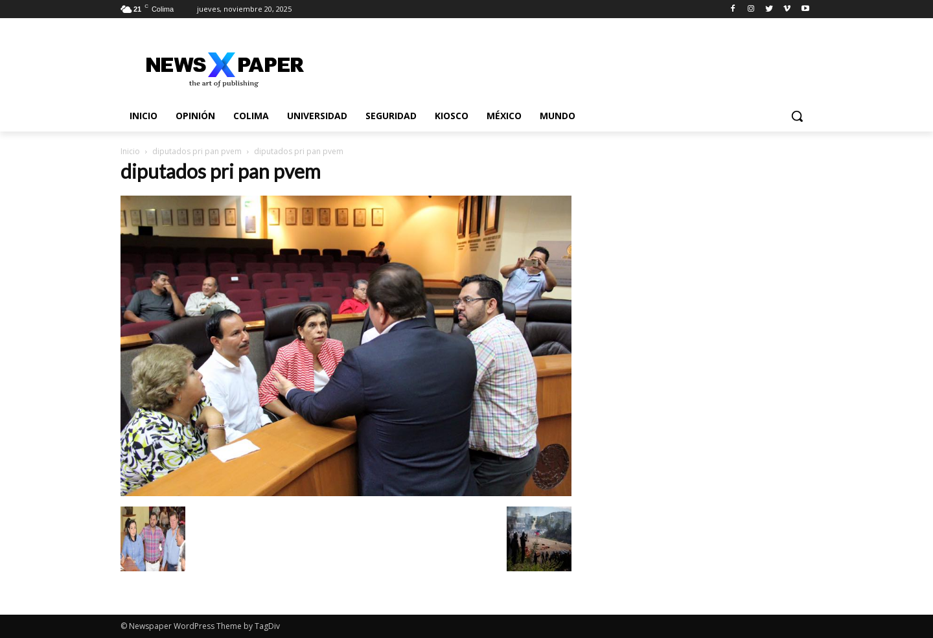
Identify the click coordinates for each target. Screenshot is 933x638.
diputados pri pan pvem (197, 151)
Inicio (130, 151)
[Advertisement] (707, 245)
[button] (796, 115)
